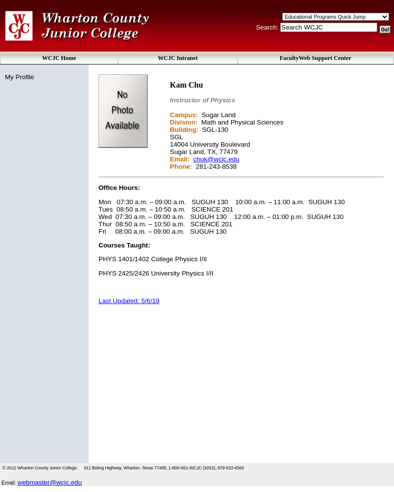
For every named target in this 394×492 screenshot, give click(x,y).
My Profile (19, 77)
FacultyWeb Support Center (315, 58)
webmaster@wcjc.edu (50, 482)
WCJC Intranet (178, 58)
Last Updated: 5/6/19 (129, 301)
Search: (268, 27)
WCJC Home (59, 58)
